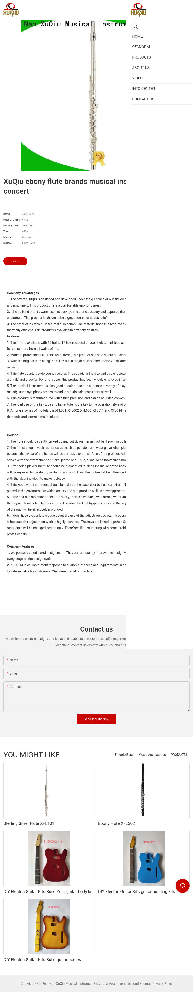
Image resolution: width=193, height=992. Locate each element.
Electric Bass (124, 755)
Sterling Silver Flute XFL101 (28, 823)
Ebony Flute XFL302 (116, 823)
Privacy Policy (162, 983)
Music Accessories (152, 755)
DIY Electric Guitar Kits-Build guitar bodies (42, 959)
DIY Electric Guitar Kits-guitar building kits (136, 891)
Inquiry (15, 261)
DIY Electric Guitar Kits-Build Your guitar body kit (48, 891)
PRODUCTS (179, 755)
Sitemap (145, 983)
